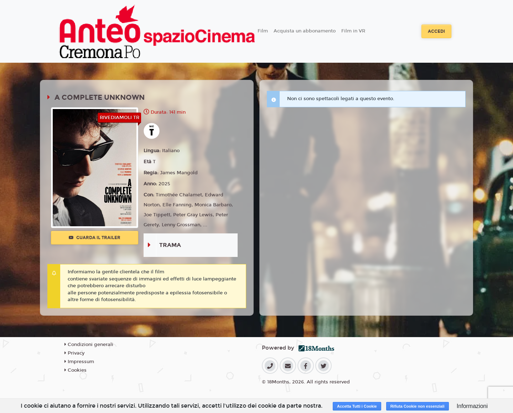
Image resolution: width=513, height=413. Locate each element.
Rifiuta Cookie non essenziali (417, 406)
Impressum (79, 362)
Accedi (436, 31)
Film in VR (353, 31)
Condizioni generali (88, 344)
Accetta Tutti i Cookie (357, 406)
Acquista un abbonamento (305, 31)
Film (263, 31)
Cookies (75, 370)
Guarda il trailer (94, 237)
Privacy (74, 353)
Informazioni (472, 406)
